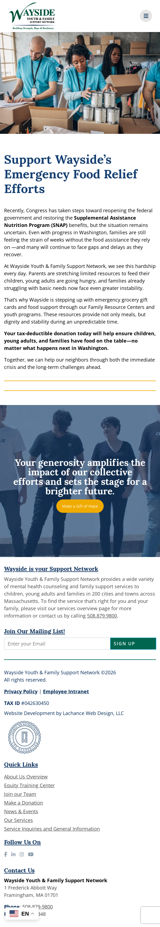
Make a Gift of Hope (80, 506)
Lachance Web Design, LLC (93, 713)
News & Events (21, 811)
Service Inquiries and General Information (52, 828)
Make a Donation (23, 802)
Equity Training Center (29, 785)
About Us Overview (26, 776)
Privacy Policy (21, 691)
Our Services (18, 820)
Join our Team (20, 794)
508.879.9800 (102, 615)
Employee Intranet (66, 691)
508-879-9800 (37, 906)
